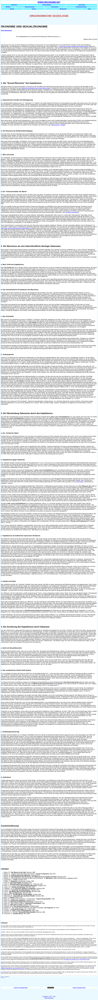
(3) (79, 198)
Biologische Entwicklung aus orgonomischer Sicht (35, 88)
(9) (47, 673)
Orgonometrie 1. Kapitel (58, 125)
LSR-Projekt (79, 481)
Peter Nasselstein (6, 30)
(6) (7, 482)
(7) (67, 510)
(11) (79, 705)
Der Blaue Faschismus (71, 212)
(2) (1, 929)
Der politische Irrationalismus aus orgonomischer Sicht (76, 959)
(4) (7, 301)
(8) (69, 563)
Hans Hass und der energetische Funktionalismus (73, 46)
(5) (43, 377)
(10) (58, 684)
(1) (64, 138)
